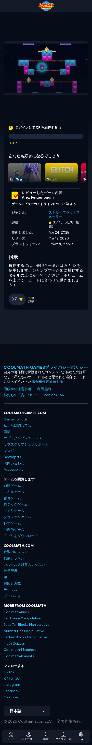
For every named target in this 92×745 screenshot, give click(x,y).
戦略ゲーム (12, 485)
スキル (54, 212)
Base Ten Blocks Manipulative (26, 625)
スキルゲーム (14, 492)
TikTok (9, 672)
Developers (12, 457)
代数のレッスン (16, 552)
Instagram (12, 685)
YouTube (11, 697)
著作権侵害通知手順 (47, 382)
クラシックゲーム (17, 517)
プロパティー (14, 596)
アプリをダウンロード (21, 536)
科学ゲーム (12, 523)
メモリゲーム (14, 511)
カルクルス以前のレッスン (24, 565)
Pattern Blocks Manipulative (25, 637)
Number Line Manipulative (24, 631)
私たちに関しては (17, 425)
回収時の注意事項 (17, 389)
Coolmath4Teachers (20, 650)
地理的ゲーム (14, 530)
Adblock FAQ (54, 395)
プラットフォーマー (64, 214)
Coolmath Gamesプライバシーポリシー (46, 367)
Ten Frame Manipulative (22, 618)
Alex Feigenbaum (38, 197)
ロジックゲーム (16, 504)
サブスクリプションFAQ (22, 438)
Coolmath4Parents (19, 656)
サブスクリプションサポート (26, 444)
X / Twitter (12, 678)
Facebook (11, 691)
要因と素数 (12, 583)
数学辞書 (10, 571)
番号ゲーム (12, 498)
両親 (7, 432)
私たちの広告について (21, 395)
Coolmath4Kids (16, 612)
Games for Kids (15, 419)
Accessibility (13, 469)
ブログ (9, 451)
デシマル (10, 590)
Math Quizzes (14, 643)
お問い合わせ (14, 463)
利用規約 (44, 389)
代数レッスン (14, 558)
